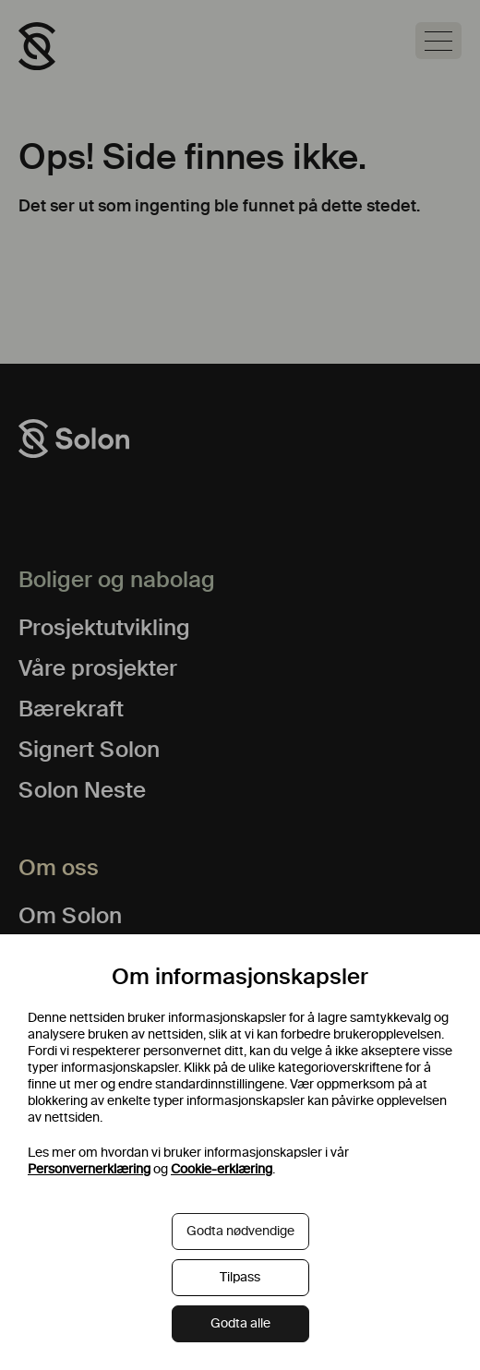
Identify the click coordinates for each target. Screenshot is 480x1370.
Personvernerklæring (89, 1169)
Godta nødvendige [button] (240, 1231)
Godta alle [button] (240, 1323)
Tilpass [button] (240, 1277)
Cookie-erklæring (221, 1169)
